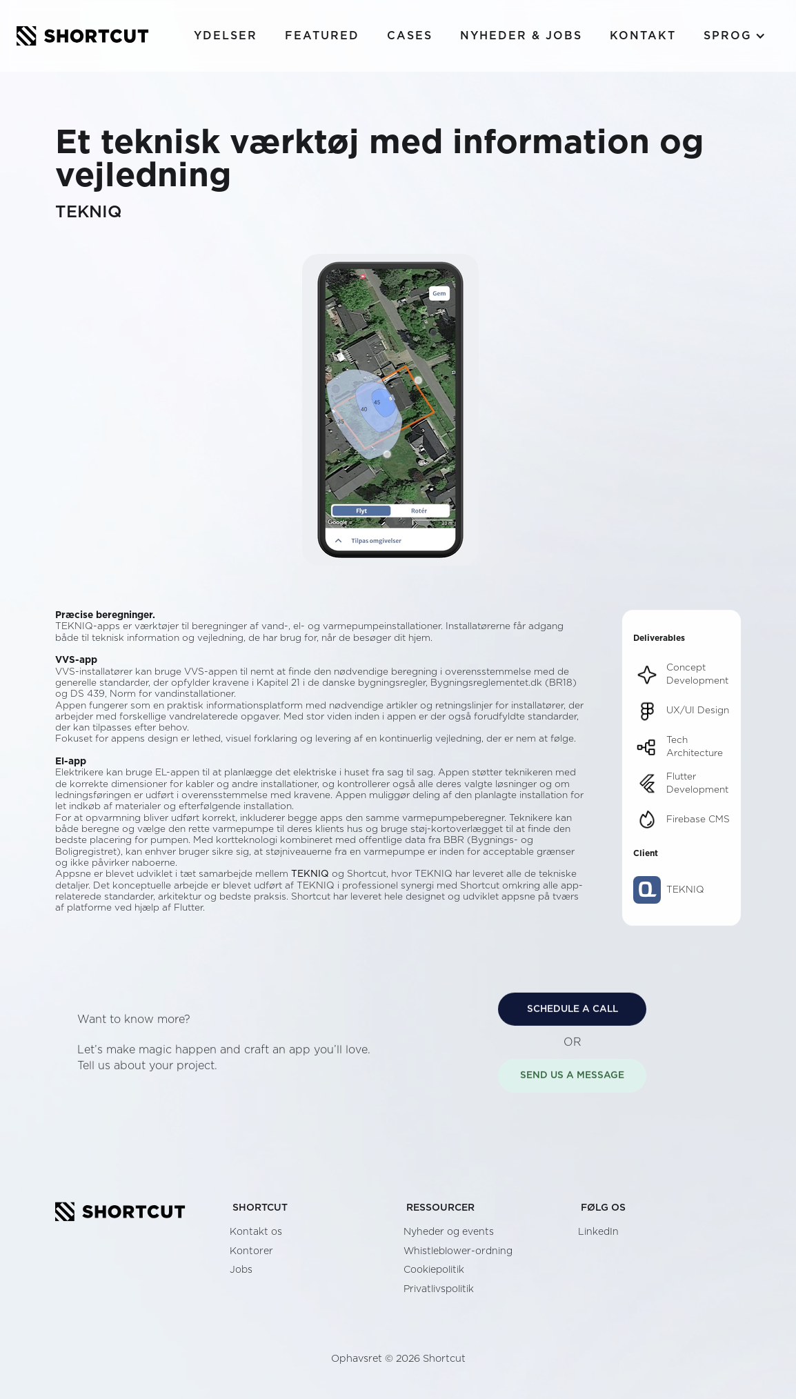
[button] (734, 36)
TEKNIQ (310, 874)
